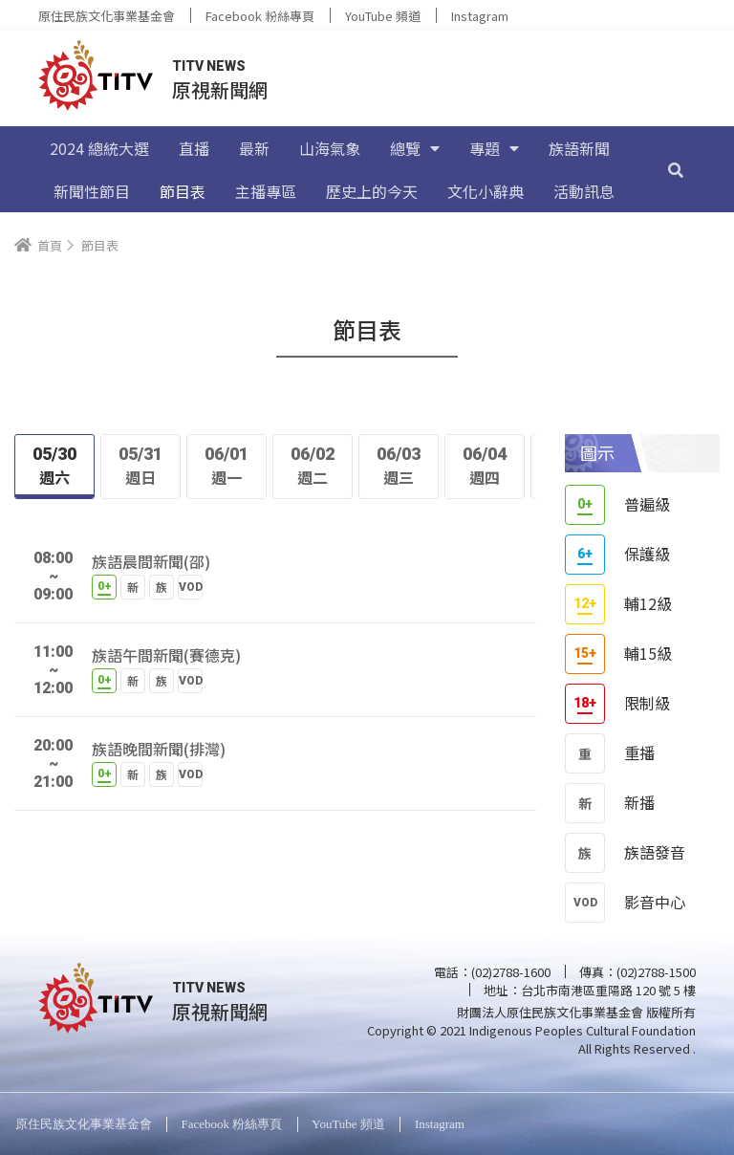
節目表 (182, 191)
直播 (194, 148)
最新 (254, 148)
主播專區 (265, 191)
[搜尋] (676, 169)
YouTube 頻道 (383, 16)
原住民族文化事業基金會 (106, 16)
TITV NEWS (209, 66)
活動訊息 (584, 191)
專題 (494, 148)
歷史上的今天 (372, 191)
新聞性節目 (92, 191)
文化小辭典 (485, 191)
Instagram (479, 16)
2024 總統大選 (99, 148)
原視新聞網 (220, 89)
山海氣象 (329, 148)
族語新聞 (579, 148)
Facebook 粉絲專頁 (259, 16)
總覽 (415, 148)
